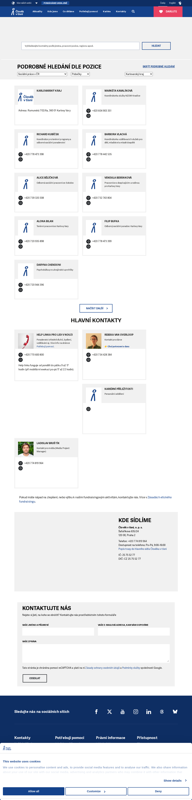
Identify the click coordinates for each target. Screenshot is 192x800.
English (172, 3)
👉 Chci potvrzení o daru (117, 346)
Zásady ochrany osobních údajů (102, 667)
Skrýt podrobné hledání (159, 66)
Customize (96, 791)
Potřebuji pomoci (88, 11)
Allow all (33, 791)
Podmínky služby (131, 667)
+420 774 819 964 (137, 541)
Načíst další (94, 308)
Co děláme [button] (68, 11)
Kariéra (107, 11)
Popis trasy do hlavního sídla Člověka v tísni (142, 549)
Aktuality (37, 11)
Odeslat (34, 678)
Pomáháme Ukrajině (55, 3)
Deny (158, 791)
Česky (162, 3)
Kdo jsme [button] (53, 11)
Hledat (156, 45)
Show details (173, 780)
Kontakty (121, 11)
